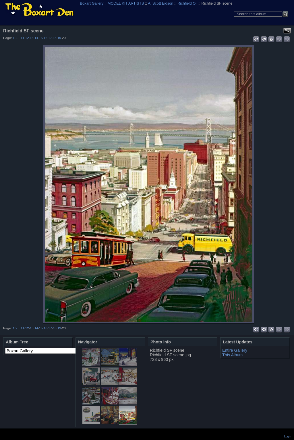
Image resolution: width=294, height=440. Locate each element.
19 (59, 38)
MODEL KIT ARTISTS (126, 3)
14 (36, 38)
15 (41, 38)
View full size (287, 31)
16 (45, 38)
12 (27, 38)
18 (55, 38)
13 (32, 38)
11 (22, 38)
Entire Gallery (234, 350)
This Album (232, 355)
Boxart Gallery (91, 3)
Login (287, 436)
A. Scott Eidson (160, 3)
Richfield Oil (187, 3)
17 (50, 38)
